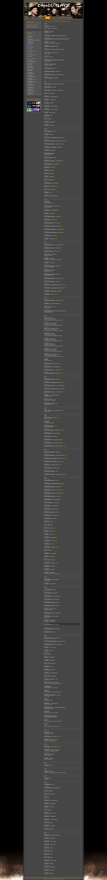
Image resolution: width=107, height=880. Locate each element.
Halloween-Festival (50, 254)
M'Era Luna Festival (51, 703)
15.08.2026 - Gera (30, 64)
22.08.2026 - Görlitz (30, 70)
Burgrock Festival (49, 754)
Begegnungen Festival (48, 732)
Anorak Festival (51, 403)
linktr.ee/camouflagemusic (65, 17)
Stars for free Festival (48, 202)
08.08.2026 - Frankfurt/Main (32, 57)
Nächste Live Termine (33, 24)
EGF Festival (52, 695)
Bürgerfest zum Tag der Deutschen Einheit (52, 258)
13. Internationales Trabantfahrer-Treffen (52, 572)
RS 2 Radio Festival (48, 699)
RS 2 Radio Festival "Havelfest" (50, 716)
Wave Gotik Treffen (50, 608)
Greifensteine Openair (54, 707)
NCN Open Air (49, 31)
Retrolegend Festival (55, 311)
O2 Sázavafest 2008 (50, 426)
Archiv (53, 17)
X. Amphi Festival (52, 206)
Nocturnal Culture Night (52, 265)
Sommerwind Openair (52, 274)
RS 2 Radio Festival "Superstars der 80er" (52, 720)
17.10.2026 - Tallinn (31, 90)
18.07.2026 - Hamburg (31, 45)
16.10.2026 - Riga (31, 87)
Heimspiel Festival (51, 395)
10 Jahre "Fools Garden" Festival (52, 750)
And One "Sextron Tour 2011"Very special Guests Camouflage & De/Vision (53, 318)
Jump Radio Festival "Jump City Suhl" (52, 725)
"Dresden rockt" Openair (50, 620)
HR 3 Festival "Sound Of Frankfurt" (51, 711)
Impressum (72, 1)
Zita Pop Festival (51, 417)
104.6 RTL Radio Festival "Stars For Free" (52, 682)
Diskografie (40, 17)
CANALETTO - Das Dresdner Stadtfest (52, 42)
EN (68, 1)
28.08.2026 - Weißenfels (31, 73)
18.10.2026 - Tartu (31, 93)
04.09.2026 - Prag (32, 76)
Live (47, 17)
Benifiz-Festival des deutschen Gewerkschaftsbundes (55, 771)
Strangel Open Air (49, 153)
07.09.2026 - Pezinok (32, 82)
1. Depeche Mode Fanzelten (51, 739)
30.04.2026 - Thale (30, 37)
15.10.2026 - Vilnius (31, 85)
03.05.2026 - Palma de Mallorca (34, 40)
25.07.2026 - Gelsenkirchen (32, 53)
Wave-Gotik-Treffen (50, 64)
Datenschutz (78, 1)
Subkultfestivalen (54, 60)
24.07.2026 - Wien (31, 49)
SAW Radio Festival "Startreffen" (51, 686)
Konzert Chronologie (33, 26)
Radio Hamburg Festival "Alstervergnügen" (53, 690)
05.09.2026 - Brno (32, 79)
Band (33, 17)
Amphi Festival (51, 52)
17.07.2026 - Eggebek (31, 43)
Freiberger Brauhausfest (49, 421)
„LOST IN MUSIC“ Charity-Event (50, 27)
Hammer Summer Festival (50, 399)
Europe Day (51, 616)
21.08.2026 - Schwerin (31, 67)
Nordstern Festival (49, 270)
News (27, 17)
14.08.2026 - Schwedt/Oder (32, 61)
